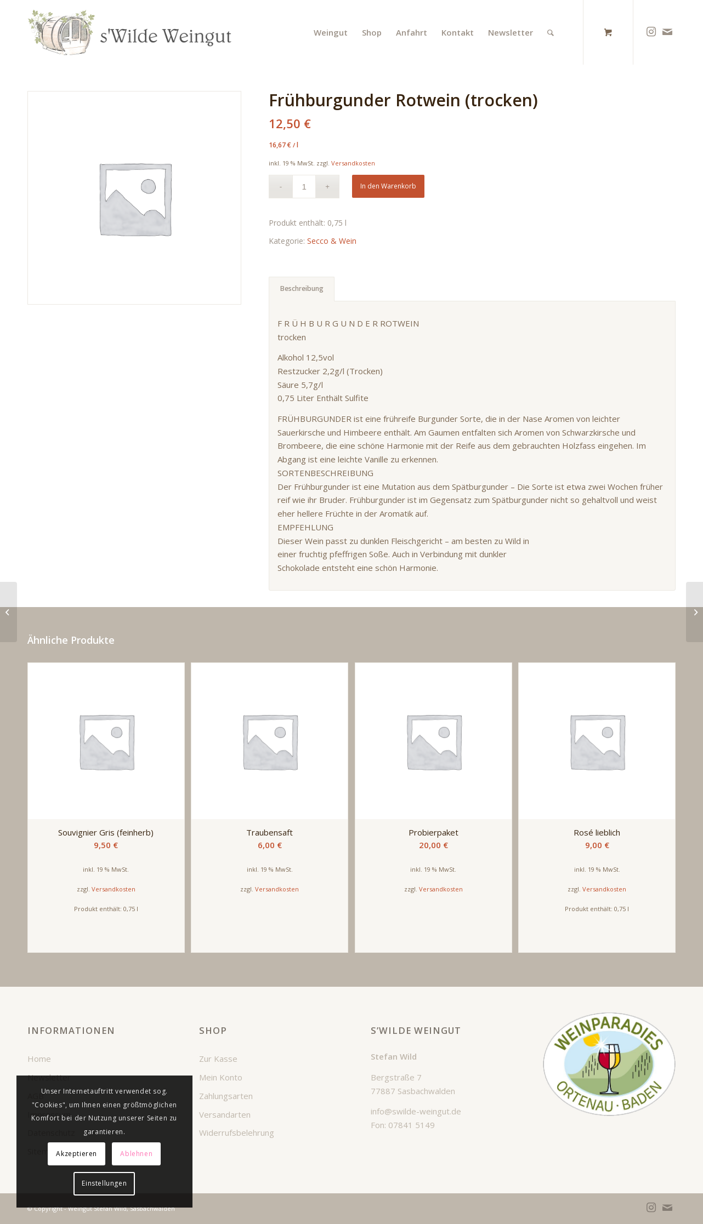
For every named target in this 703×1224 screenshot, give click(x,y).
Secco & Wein (331, 241)
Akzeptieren (76, 1153)
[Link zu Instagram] (651, 32)
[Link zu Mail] (667, 32)
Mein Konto (220, 1077)
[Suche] (550, 32)
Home (39, 1058)
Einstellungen (104, 1183)
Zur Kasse (218, 1058)
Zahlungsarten (226, 1095)
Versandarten (225, 1114)
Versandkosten (353, 163)
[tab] (302, 289)
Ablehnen (136, 1153)
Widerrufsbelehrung (236, 1132)
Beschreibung (302, 288)
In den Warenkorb (388, 186)
